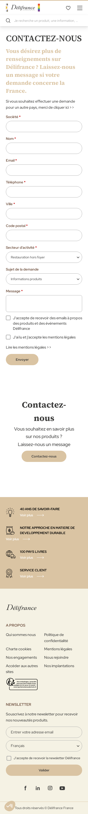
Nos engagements (21, 657)
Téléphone (16, 182)
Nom (11, 138)
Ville (10, 204)
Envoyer (22, 359)
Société (13, 117)
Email (11, 160)
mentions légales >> (34, 347)
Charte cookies (18, 649)
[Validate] (44, 770)
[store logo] (23, 7)
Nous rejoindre (56, 657)
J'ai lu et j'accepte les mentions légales (44, 337)
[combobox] (44, 20)
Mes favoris (68, 7)
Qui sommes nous (21, 634)
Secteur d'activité (21, 247)
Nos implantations (59, 665)
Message (14, 291)
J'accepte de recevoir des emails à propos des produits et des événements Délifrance (47, 323)
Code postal (17, 226)
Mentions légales (58, 649)
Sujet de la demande (22, 269)
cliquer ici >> (64, 107)
